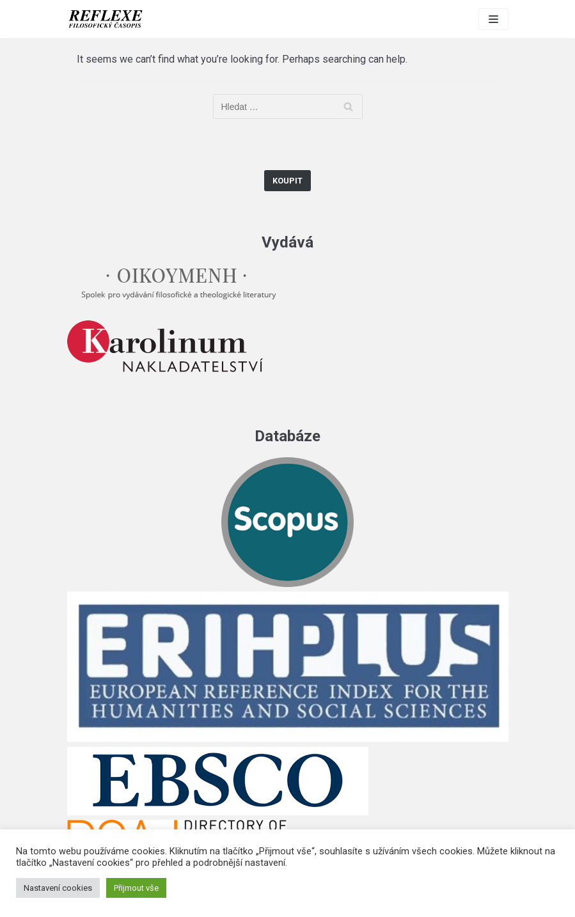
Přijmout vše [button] (136, 888)
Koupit (287, 180)
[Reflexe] (105, 19)
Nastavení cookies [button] (58, 888)
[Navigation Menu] (493, 19)
